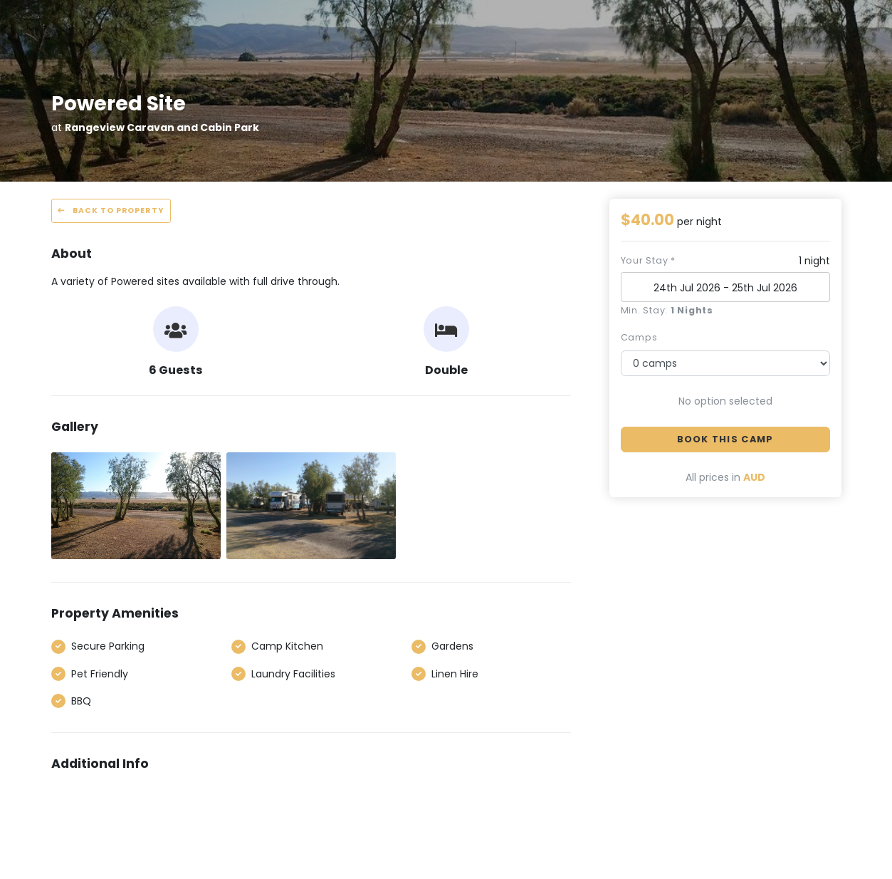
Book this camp (725, 439)
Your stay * (648, 260)
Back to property (111, 210)
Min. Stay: (667, 310)
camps (639, 337)
